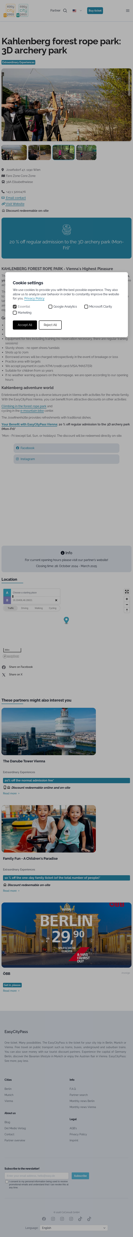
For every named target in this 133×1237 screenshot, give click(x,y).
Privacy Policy (34, 298)
